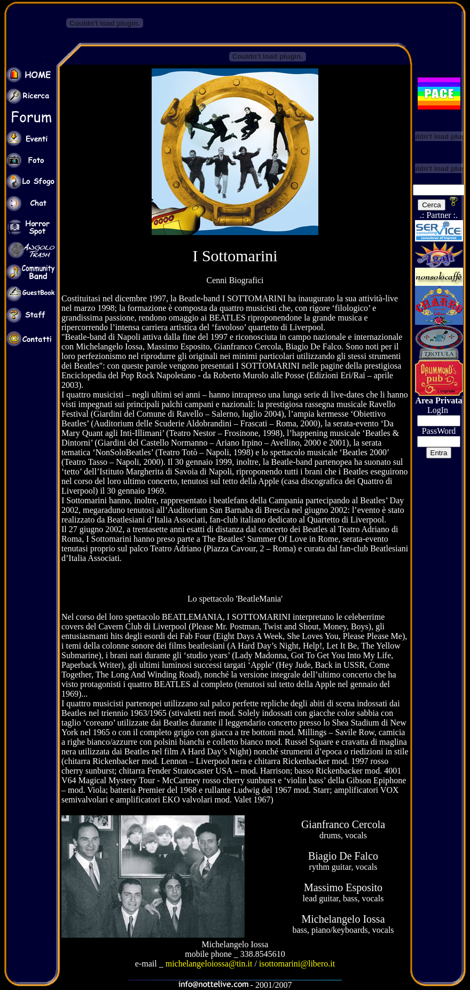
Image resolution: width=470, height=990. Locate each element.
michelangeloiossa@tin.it (209, 963)
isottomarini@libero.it (297, 963)
